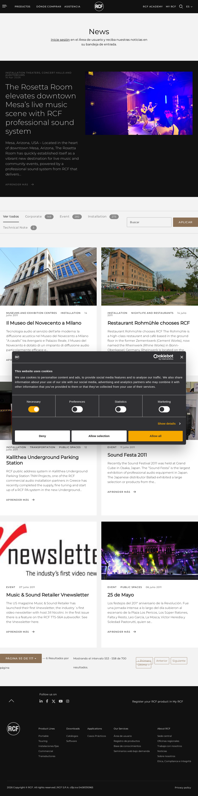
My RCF (171, 6)
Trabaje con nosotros (169, 744)
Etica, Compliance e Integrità (174, 759)
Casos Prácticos (96, 734)
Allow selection (98, 436)
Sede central (164, 734)
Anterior (161, 659)
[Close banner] (181, 357)
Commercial (45, 749)
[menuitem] (49, 6)
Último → (143, 663)
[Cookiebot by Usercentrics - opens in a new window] (156, 357)
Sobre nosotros (166, 754)
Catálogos (72, 734)
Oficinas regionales (168, 739)
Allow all (155, 436)
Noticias (162, 749)
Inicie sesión (60, 40)
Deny (42, 436)
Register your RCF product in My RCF (157, 700)
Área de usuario (123, 734)
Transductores (46, 754)
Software (71, 739)
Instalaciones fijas (48, 744)
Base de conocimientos (127, 744)
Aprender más (16, 184)
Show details (167, 423)
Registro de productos (127, 739)
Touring (42, 739)
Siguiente (178, 659)
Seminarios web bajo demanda (132, 749)
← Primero (144, 659)
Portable (43, 734)
